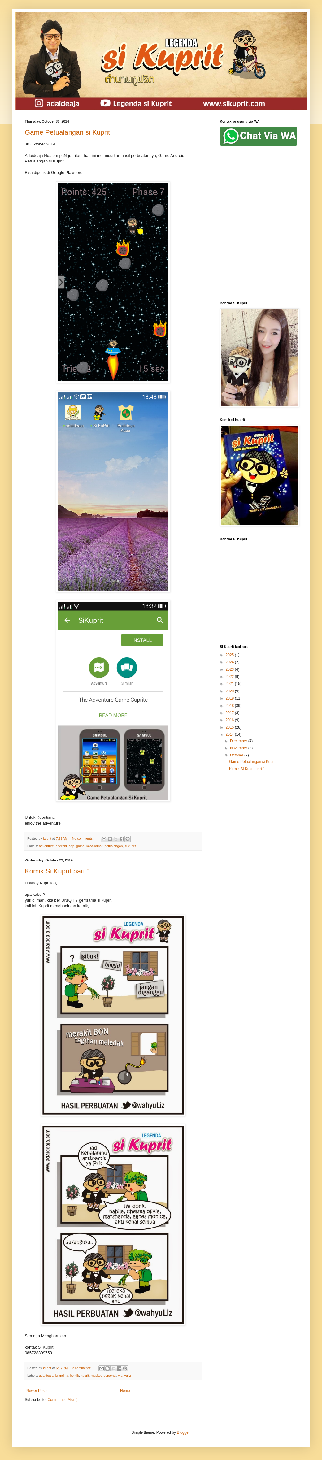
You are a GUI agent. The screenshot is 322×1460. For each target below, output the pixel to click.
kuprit (85, 1375)
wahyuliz (124, 1375)
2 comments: (82, 1368)
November (239, 748)
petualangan (113, 846)
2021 (230, 684)
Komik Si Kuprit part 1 (58, 871)
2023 (230, 669)
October (237, 755)
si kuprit (130, 846)
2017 (230, 713)
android (61, 846)
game (80, 846)
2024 (230, 662)
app (71, 846)
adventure (46, 846)
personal (109, 1375)
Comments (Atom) (62, 1399)
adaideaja (46, 1375)
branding (61, 1375)
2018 (230, 706)
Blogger (183, 1432)
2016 (230, 720)
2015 (230, 727)
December (239, 741)
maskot (96, 1375)
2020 (230, 691)
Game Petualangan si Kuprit (67, 132)
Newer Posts (36, 1391)
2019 (230, 698)
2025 (230, 655)
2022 (230, 676)
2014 (230, 734)
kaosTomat (94, 846)
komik (74, 1375)
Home (125, 1391)
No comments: (83, 838)
